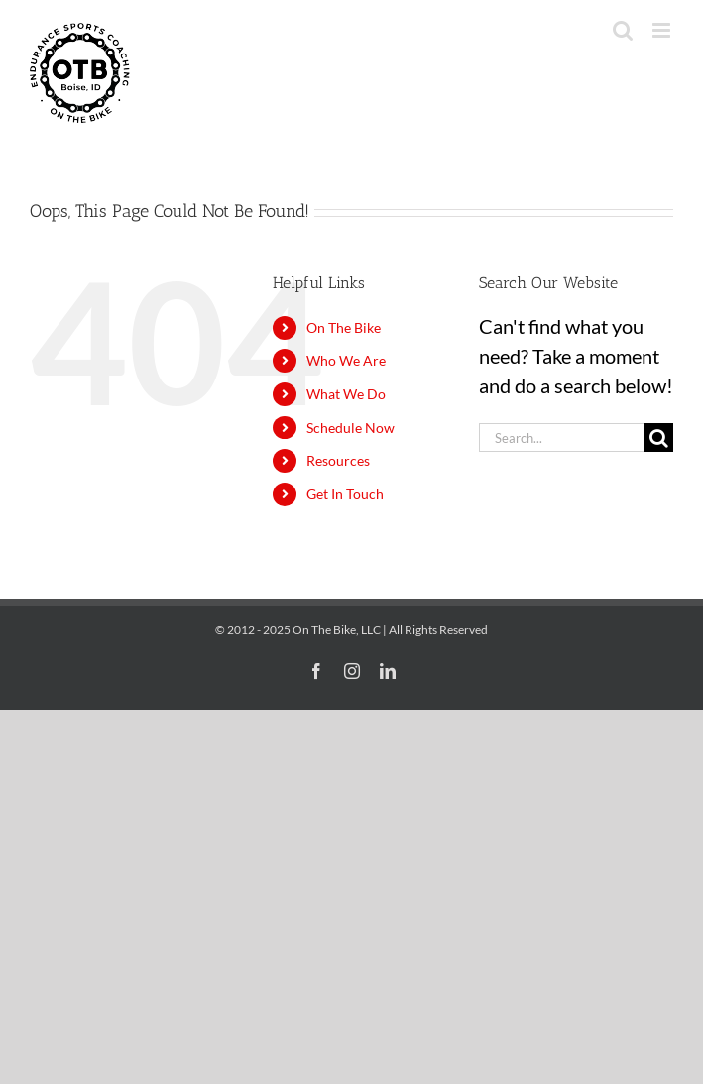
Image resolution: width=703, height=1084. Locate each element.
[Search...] (561, 437)
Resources (338, 460)
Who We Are (346, 360)
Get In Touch (345, 494)
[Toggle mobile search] (623, 30)
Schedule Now (350, 427)
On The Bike (343, 327)
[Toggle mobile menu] (662, 30)
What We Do (346, 393)
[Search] (658, 437)
